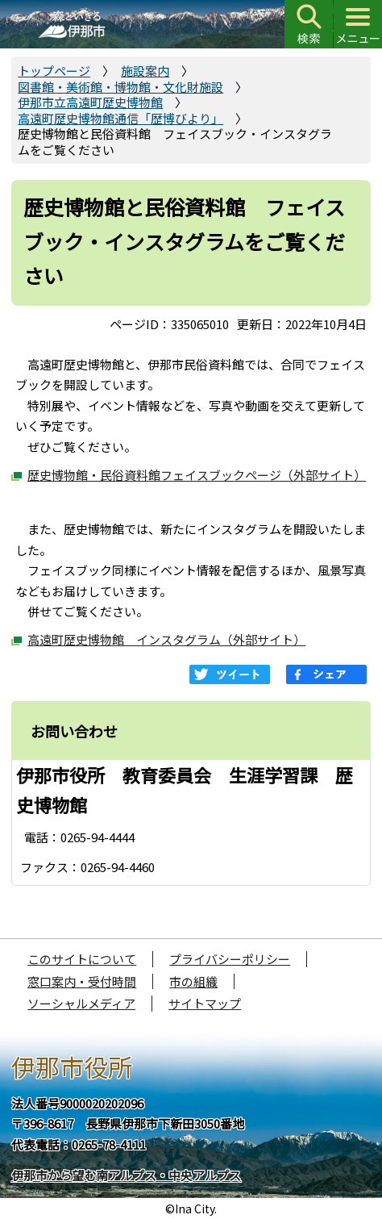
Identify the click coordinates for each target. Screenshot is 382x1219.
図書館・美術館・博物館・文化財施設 (120, 86)
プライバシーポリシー (229, 958)
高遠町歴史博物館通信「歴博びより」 (120, 118)
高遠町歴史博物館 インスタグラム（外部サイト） (166, 639)
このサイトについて (81, 958)
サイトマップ (204, 1003)
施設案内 (145, 70)
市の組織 (193, 981)
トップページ (54, 70)
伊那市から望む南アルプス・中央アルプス (126, 1175)
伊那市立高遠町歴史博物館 (90, 102)
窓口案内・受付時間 (81, 981)
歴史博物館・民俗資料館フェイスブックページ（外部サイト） (196, 474)
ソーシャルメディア (81, 1003)
